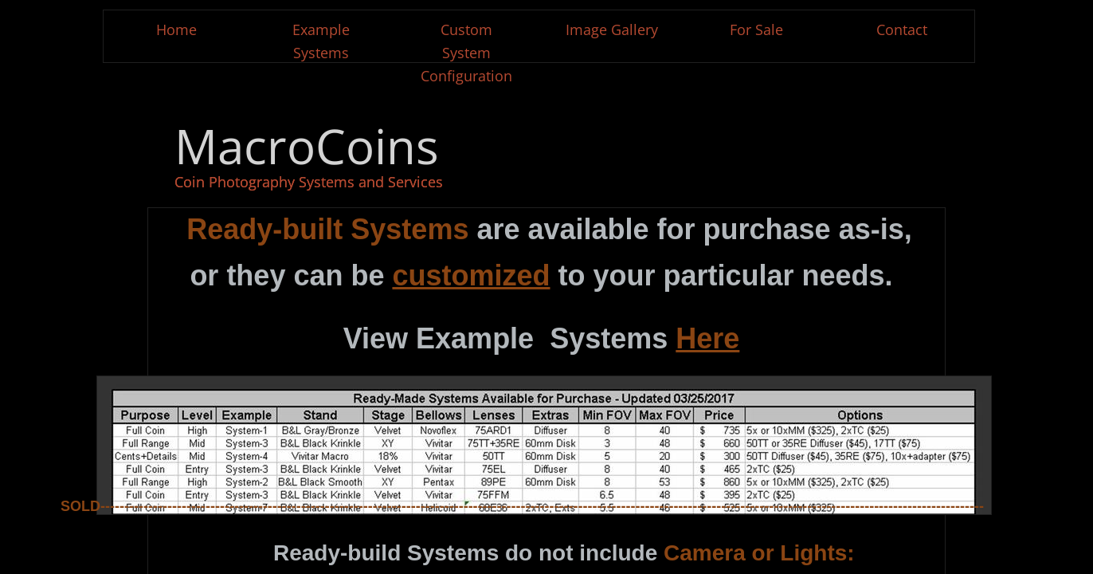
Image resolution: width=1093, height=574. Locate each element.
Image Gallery (612, 29)
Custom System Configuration (466, 52)
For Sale (756, 29)
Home (176, 29)
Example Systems (321, 41)
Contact (901, 29)
